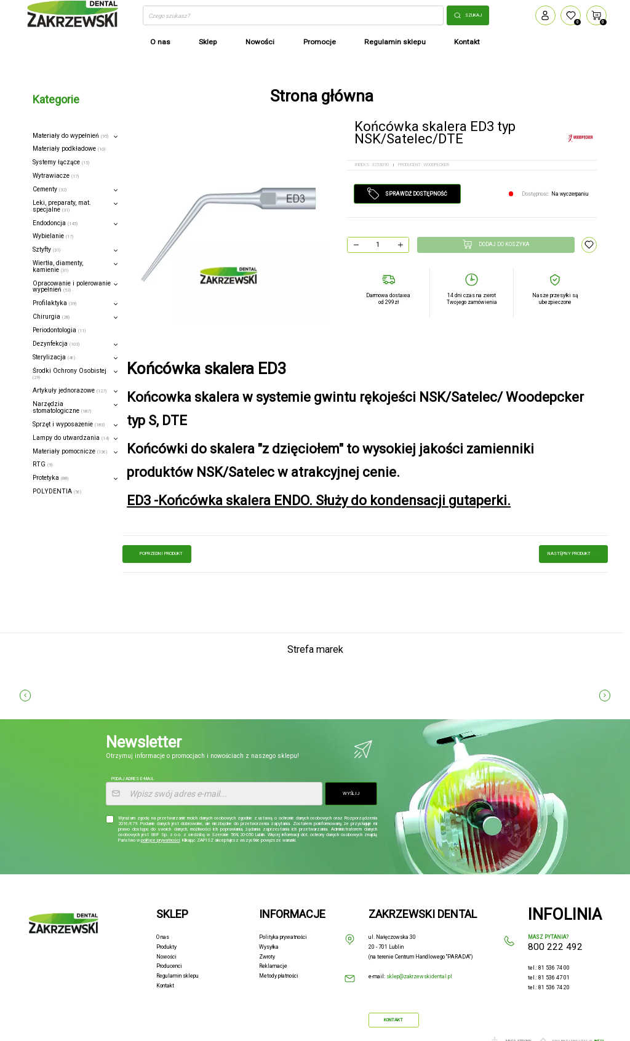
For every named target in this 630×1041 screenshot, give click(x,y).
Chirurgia (51, 317)
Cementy (49, 189)
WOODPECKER (436, 164)
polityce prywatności (160, 840)
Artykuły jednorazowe (69, 390)
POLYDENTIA (57, 491)
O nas (162, 937)
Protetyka (50, 478)
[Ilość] (378, 244)
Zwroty (267, 957)
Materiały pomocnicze (70, 451)
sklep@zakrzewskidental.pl (419, 976)
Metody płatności (278, 976)
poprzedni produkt (157, 554)
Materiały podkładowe (69, 149)
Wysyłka (269, 947)
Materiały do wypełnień (70, 136)
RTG (42, 464)
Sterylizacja (54, 357)
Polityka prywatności (283, 937)
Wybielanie (53, 236)
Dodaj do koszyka (496, 244)
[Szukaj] (293, 15)
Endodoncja (55, 223)
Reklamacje (273, 966)
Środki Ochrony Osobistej (69, 374)
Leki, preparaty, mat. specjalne (62, 206)
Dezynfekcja (56, 344)
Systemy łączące (61, 162)
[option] (227, 227)
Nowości (166, 957)
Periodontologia (59, 330)
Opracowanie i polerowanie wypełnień (72, 286)
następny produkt (573, 554)
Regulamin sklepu (177, 976)
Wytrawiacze (56, 176)
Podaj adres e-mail (132, 778)
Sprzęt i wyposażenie (69, 424)
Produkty (166, 947)
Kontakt (165, 986)
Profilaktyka (54, 303)
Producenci (169, 966)
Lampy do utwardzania (71, 438)
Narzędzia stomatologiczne (62, 407)
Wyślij (351, 793)
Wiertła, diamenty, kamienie (58, 266)
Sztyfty (46, 249)
